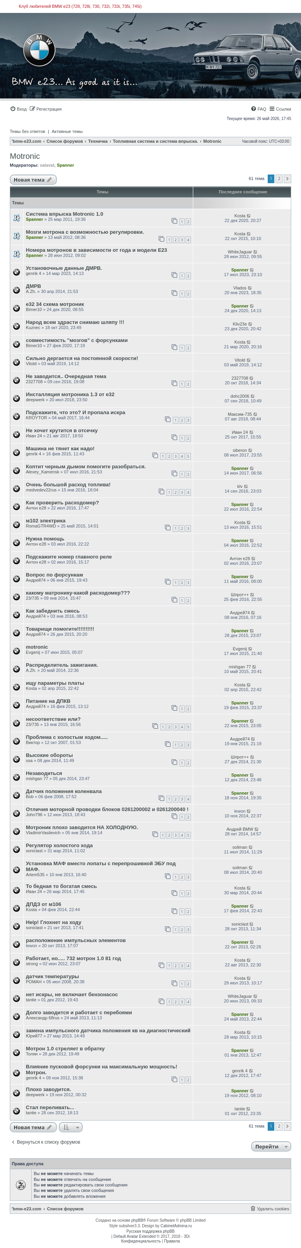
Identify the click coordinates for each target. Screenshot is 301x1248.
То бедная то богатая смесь (61, 886)
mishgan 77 (240, 666)
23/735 (32, 598)
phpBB (137, 1220)
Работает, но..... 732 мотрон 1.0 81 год (73, 958)
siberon (240, 450)
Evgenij (33, 652)
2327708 (34, 381)
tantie (31, 999)
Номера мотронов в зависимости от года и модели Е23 (96, 250)
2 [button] (279, 178)
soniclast (34, 850)
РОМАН (34, 981)
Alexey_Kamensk (42, 471)
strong (32, 963)
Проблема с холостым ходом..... (67, 737)
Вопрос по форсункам (54, 575)
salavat (47, 165)
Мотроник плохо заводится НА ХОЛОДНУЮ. (82, 827)
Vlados (240, 288)
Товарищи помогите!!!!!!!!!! (60, 629)
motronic (37, 647)
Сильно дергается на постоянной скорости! (82, 358)
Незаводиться (44, 773)
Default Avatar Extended (134, 1236)
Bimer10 (34, 309)
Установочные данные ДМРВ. (64, 268)
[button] (287, 179)
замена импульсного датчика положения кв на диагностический (108, 1030)
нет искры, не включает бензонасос (72, 994)
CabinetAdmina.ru (176, 1226)
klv (239, 486)
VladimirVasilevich (43, 832)
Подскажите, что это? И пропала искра (75, 412)
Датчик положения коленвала (64, 791)
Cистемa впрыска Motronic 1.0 (64, 214)
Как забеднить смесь (53, 611)
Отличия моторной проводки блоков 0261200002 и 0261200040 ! (107, 809)
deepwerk (35, 399)
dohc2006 (239, 396)
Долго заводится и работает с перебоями (79, 1012)
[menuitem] (18, 109)
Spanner (65, 165)
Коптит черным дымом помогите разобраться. (86, 466)
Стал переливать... (50, 1107)
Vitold (31, 363)
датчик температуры (52, 976)
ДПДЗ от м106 (43, 904)
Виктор (33, 742)
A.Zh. (31, 291)
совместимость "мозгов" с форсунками (77, 340)
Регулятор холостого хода (59, 845)
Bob (30, 796)
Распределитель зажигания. (62, 665)
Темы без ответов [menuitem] (27, 131)
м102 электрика (45, 521)
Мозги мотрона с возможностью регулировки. (85, 232)
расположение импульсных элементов (76, 940)
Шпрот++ (240, 594)
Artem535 (35, 874)
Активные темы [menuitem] (67, 131)
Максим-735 (240, 414)
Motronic (25, 156)
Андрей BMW (240, 829)
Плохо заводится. (48, 1089)
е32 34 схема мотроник (55, 304)
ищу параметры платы (55, 683)
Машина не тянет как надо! (60, 448)
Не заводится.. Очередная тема (66, 376)
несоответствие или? (53, 719)
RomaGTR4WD (41, 526)
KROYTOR (36, 417)
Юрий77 (34, 1035)
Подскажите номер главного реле (69, 557)
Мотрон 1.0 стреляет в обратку (65, 1049)
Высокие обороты (49, 755)
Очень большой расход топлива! (68, 485)
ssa (29, 760)
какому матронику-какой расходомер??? (78, 593)
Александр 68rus (43, 1017)
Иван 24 (34, 435)
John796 (34, 814)
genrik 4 (33, 273)
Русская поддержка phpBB (150, 1231)
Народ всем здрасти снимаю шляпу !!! (75, 322)
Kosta (239, 215)
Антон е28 (36, 508)
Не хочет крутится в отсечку (62, 430)
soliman (239, 847)
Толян (32, 1054)
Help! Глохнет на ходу (54, 922)
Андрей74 (35, 580)
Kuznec (33, 327)
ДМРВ (33, 286)
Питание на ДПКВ (48, 701)
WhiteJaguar (240, 251)
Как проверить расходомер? (62, 503)
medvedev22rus (41, 490)
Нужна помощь (45, 539)
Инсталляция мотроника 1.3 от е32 (70, 394)
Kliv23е (240, 324)
